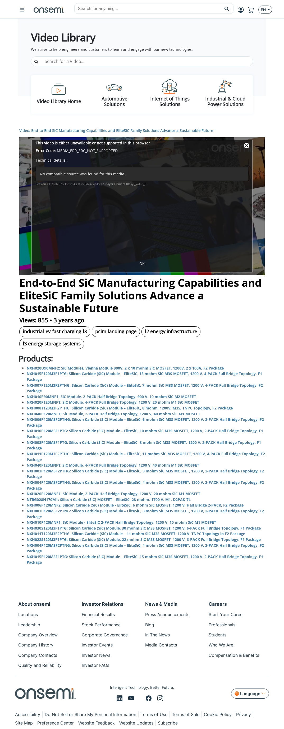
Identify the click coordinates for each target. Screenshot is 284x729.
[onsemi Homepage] (48, 9)
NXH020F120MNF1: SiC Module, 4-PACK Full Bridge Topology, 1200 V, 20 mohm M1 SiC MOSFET (113, 402)
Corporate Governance (105, 634)
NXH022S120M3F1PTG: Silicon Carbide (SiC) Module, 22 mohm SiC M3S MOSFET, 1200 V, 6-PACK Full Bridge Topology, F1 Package (144, 539)
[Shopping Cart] (253, 9)
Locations (28, 614)
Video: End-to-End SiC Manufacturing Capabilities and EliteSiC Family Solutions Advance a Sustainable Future (116, 130)
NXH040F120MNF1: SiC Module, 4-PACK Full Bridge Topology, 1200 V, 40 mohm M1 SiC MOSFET (113, 465)
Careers (218, 604)
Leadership (29, 624)
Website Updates (136, 723)
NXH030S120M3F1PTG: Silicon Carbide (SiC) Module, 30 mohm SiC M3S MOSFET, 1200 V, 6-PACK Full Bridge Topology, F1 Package (144, 528)
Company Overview (38, 634)
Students (217, 634)
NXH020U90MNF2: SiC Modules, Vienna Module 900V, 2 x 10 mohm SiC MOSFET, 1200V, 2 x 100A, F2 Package (125, 368)
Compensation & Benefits (234, 655)
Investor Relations (102, 604)
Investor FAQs (95, 665)
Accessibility (27, 714)
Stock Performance (101, 624)
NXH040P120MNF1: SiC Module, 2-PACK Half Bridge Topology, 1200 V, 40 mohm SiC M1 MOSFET (113, 413)
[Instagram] (160, 698)
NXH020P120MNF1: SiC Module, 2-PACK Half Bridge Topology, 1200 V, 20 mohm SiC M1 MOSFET (113, 493)
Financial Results (98, 614)
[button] (226, 8)
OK (142, 263)
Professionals (222, 624)
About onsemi (34, 604)
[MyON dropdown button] (242, 9)
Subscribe (168, 723)
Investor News (96, 655)
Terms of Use (154, 714)
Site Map (24, 723)
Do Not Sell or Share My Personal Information (90, 714)
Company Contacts (37, 655)
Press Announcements (167, 614)
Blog (149, 624)
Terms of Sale (185, 714)
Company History (35, 645)
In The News (157, 634)
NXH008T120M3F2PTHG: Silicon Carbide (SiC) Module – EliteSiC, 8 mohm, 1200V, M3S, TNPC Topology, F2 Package (130, 408)
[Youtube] (132, 698)
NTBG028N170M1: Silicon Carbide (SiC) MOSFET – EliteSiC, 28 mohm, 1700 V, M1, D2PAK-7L (109, 499)
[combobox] (147, 8)
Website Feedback (96, 723)
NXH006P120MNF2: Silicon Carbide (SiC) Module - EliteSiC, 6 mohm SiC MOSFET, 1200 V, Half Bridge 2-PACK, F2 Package (135, 505)
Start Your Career (226, 614)
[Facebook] (149, 698)
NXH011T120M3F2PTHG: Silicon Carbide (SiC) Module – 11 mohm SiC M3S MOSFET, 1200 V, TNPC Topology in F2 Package (136, 533)
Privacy (243, 714)
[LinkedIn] (120, 698)
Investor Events (97, 645)
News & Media (161, 604)
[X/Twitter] (140, 698)
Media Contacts (161, 645)
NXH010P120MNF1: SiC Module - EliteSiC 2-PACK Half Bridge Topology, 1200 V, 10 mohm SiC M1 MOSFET (121, 522)
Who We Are (221, 645)
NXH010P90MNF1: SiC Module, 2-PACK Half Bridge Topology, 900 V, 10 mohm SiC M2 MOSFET (111, 396)
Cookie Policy (218, 714)
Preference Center (55, 723)
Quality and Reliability (40, 665)
